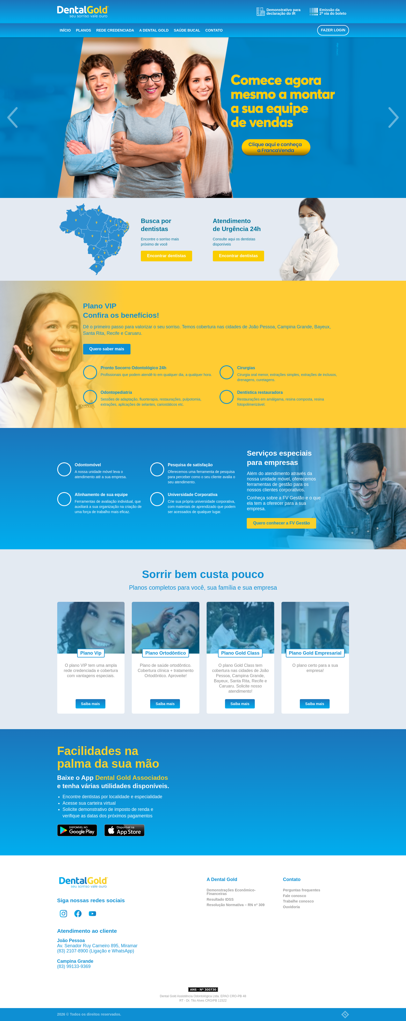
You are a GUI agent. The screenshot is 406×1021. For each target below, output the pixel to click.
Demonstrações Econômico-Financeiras (231, 892)
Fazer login (333, 30)
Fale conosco (294, 896)
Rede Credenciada (115, 30)
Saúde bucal (187, 30)
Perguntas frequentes (301, 890)
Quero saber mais (106, 349)
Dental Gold (83, 11)
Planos (83, 30)
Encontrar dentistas (166, 256)
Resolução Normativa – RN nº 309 (236, 905)
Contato (214, 30)
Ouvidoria (291, 907)
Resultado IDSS (220, 899)
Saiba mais (90, 704)
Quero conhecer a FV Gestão (281, 523)
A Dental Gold (154, 30)
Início (65, 30)
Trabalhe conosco (298, 901)
